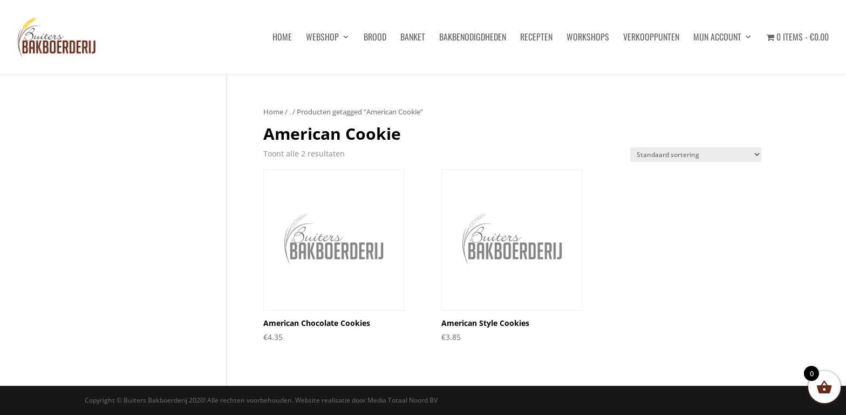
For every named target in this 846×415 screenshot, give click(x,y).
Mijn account (717, 38)
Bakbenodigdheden (472, 38)
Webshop (322, 38)
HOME (282, 38)
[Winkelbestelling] (695, 154)
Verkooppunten (651, 38)
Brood (375, 38)
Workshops (588, 38)
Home (273, 112)
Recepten (536, 38)
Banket (412, 38)
